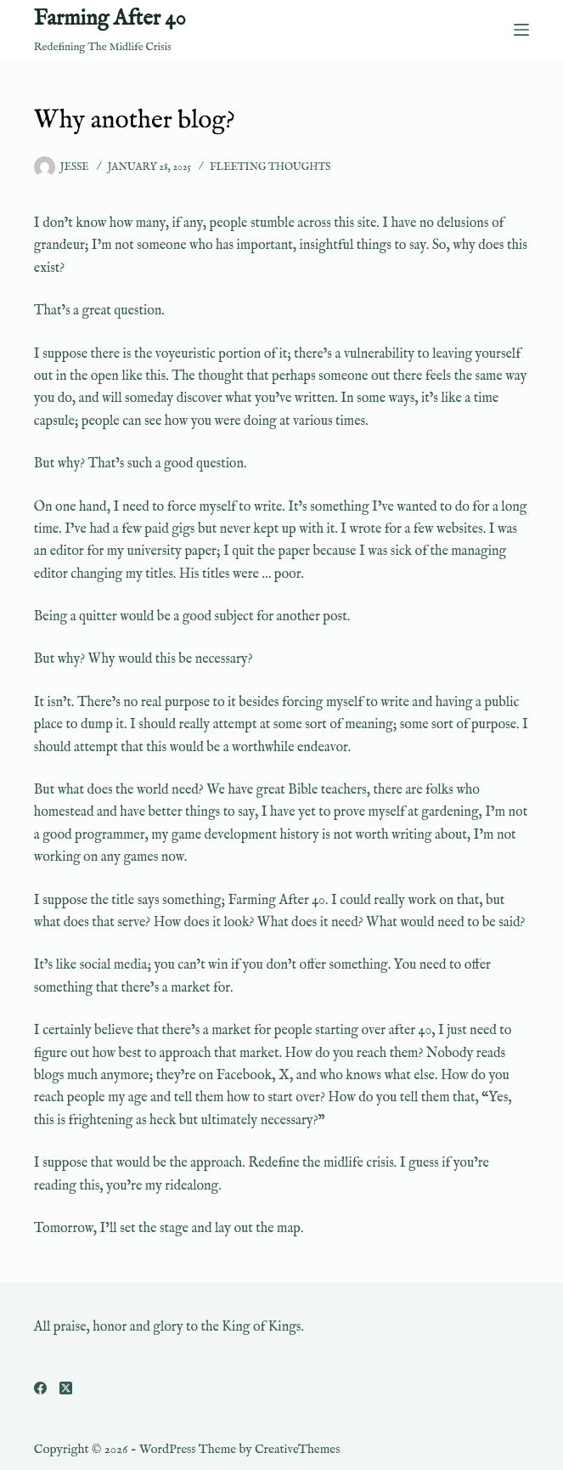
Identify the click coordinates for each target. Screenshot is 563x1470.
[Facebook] (40, 1388)
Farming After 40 (110, 18)
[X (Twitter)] (65, 1388)
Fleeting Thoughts (270, 167)
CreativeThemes (298, 1449)
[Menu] (521, 29)
